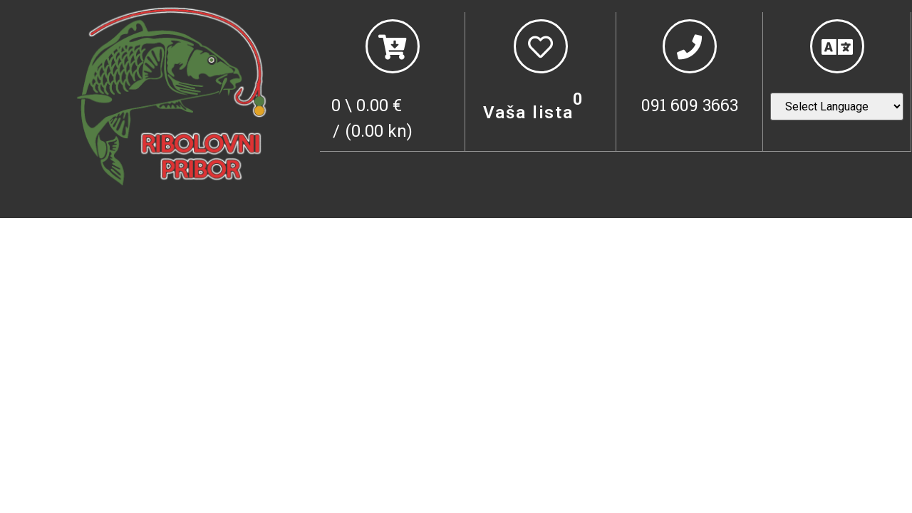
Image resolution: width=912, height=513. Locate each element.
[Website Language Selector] (836, 106)
